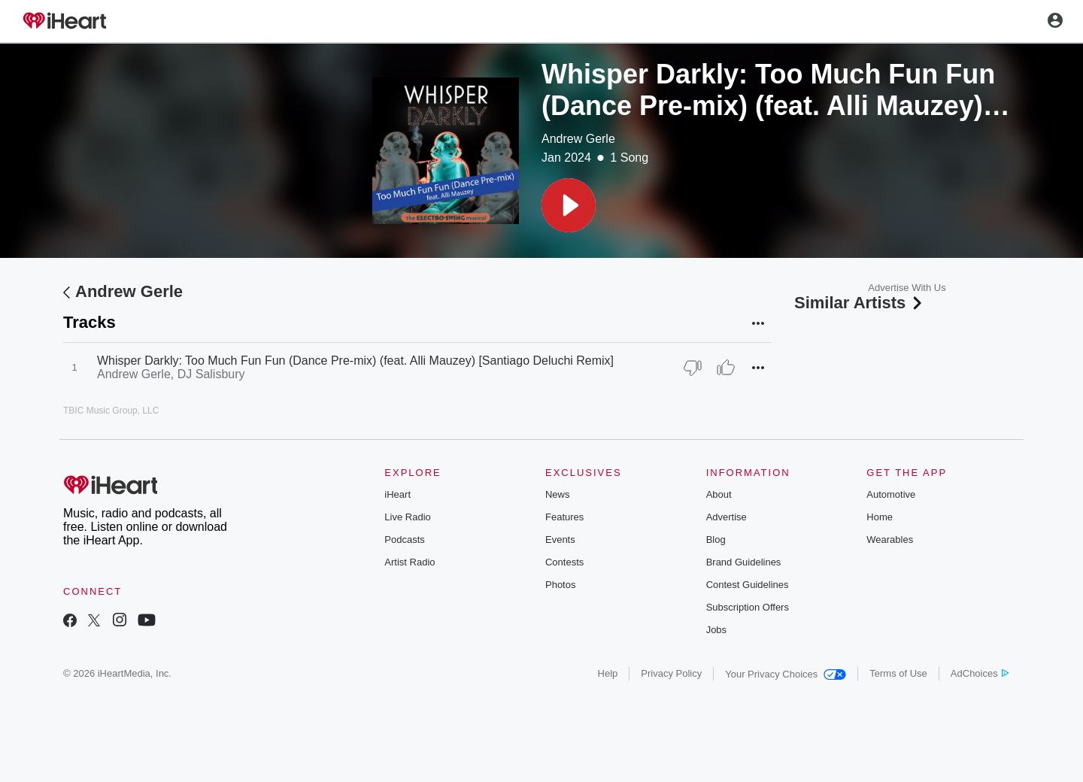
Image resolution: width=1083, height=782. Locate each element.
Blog (716, 539)
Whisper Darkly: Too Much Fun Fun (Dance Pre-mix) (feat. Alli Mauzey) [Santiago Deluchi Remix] (355, 360)
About (719, 494)
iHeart (397, 494)
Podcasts (404, 539)
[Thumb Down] (692, 367)
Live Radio (407, 517)
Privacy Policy (671, 673)
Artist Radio (409, 562)
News (557, 494)
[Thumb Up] (725, 367)
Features (564, 517)
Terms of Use (898, 673)
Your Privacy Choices (785, 674)
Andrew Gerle (578, 138)
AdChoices (980, 673)
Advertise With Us (906, 287)
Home (879, 517)
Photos (560, 584)
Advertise (726, 517)
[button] (569, 205)
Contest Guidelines (747, 584)
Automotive (890, 494)
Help (608, 673)
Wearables (889, 539)
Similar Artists (859, 302)
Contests (564, 562)
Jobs (716, 629)
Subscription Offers (747, 607)
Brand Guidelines (743, 562)
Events (560, 539)
